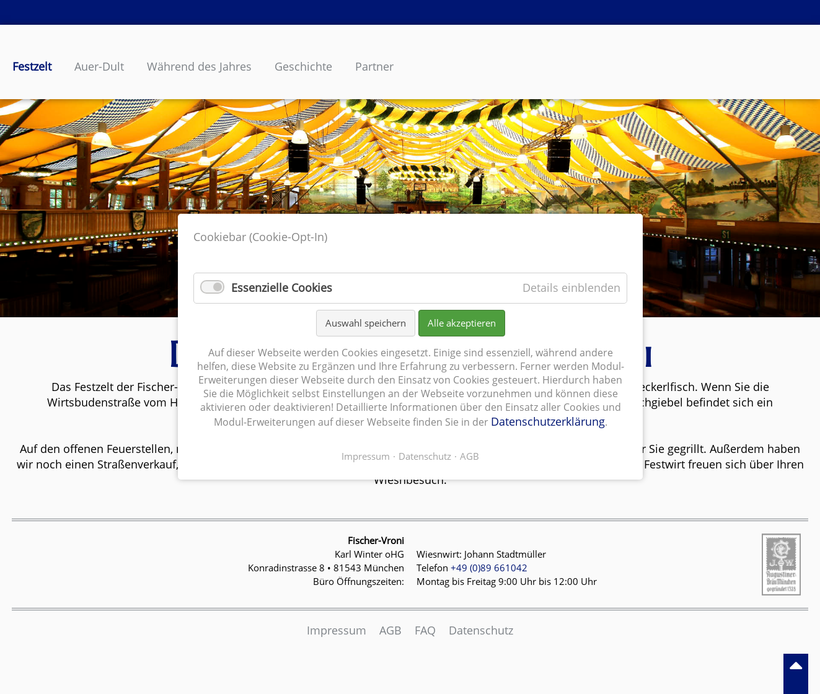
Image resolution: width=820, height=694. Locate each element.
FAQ (425, 630)
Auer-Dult (99, 66)
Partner (374, 66)
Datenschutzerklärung (547, 422)
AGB (390, 630)
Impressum (336, 630)
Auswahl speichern (365, 323)
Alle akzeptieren (461, 323)
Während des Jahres (199, 66)
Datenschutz (481, 630)
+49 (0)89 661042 (489, 567)
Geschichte (303, 66)
